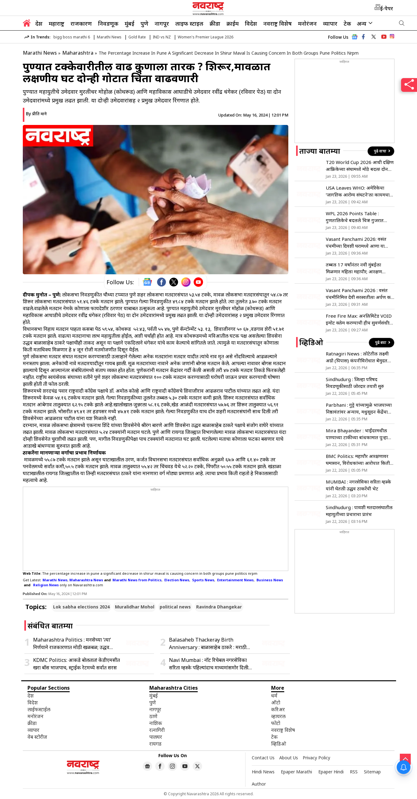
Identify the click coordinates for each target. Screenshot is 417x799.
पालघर (155, 736)
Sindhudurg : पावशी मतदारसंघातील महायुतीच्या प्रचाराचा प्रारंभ (359, 510)
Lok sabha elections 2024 (81, 607)
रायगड (155, 743)
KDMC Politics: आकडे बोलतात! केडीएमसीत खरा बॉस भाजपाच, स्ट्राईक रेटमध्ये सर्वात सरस (76, 664)
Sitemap (372, 772)
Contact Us (263, 758)
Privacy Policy (316, 758)
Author (259, 784)
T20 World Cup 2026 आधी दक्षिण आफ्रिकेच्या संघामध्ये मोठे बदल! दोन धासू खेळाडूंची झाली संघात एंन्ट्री (360, 165)
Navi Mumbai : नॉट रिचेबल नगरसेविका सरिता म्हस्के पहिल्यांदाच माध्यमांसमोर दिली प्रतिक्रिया (208, 664)
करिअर (278, 709)
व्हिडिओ (278, 743)
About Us (288, 758)
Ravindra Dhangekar (219, 607)
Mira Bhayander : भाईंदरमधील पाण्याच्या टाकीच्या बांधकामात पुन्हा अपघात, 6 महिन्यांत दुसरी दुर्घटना (357, 434)
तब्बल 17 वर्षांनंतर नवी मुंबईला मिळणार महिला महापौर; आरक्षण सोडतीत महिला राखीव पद (354, 268)
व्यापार (330, 23)
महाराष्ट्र (56, 23)
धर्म (274, 695)
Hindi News (263, 772)
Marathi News (109, 37)
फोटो (275, 723)
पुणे (144, 23)
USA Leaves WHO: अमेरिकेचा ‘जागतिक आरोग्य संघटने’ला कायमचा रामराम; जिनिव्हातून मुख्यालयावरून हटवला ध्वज (358, 191)
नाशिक (155, 723)
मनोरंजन (307, 23)
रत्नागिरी (157, 730)
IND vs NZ (162, 37)
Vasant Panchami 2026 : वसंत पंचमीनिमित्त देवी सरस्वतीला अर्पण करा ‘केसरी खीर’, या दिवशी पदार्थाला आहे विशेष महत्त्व (360, 293)
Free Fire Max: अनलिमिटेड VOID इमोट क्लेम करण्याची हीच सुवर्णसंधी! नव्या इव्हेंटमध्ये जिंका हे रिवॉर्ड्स (359, 319)
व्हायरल (278, 716)
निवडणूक (108, 23)
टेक (347, 23)
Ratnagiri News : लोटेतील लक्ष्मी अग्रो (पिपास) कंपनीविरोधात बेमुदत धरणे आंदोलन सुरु (357, 357)
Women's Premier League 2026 (205, 37)
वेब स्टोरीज (37, 736)
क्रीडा (215, 23)
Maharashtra (77, 52)
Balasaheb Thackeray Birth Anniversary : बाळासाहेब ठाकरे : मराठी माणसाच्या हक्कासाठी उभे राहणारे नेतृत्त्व (207, 643)
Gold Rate (137, 37)
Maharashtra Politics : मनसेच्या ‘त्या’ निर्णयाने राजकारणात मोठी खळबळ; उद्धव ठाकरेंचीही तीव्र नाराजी (72, 643)
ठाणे (153, 716)
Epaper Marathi (296, 772)
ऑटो (275, 702)
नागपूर (162, 23)
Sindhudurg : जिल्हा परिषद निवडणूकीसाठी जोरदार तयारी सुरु (355, 382)
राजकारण (81, 23)
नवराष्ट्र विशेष (277, 23)
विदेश (251, 23)
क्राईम (232, 23)
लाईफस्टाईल (38, 709)
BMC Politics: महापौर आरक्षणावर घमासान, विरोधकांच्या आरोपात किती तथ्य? (358, 459)
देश (38, 23)
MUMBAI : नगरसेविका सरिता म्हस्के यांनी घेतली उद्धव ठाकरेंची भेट (358, 485)
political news (175, 607)
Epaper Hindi (331, 772)
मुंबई (129, 23)
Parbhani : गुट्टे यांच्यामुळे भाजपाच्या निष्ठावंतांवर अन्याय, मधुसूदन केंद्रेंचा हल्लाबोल (359, 408)
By (36, 114)
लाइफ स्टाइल (189, 23)
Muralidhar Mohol (134, 607)
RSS (354, 772)
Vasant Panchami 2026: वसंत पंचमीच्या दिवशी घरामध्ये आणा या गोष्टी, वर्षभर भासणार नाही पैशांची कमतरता (356, 242)
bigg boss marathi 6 (71, 37)
